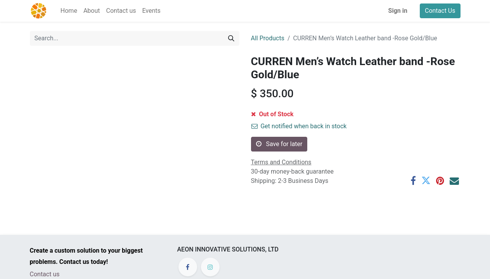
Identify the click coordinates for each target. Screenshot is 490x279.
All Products (267, 38)
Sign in (397, 10)
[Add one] (290, 117)
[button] (330, 117)
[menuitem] (68, 11)
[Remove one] (258, 117)
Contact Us (440, 10)
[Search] (231, 38)
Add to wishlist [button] (276, 134)
